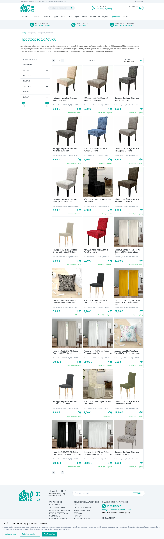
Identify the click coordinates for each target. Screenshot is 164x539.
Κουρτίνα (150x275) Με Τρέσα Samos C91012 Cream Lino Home (127, 252)
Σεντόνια (78, 513)
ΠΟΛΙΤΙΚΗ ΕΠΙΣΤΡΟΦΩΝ (58, 513)
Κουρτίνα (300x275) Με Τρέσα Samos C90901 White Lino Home (98, 453)
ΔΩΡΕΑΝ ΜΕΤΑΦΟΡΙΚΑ (124, 25)
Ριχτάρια (77, 505)
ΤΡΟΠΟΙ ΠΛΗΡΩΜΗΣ (57, 508)
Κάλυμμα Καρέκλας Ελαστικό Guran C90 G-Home (96, 302)
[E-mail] (103, 493)
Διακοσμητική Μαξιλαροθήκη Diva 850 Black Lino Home (65, 302)
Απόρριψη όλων (11, 534)
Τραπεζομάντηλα (82, 510)
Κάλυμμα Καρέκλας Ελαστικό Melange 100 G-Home (65, 200)
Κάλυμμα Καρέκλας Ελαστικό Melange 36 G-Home (65, 150)
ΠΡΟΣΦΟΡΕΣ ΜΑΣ (42, 25)
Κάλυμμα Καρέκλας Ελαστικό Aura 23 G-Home (96, 150)
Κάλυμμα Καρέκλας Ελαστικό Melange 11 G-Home (96, 99)
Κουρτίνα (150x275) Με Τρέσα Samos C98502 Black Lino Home (67, 453)
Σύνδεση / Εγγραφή (104, 9)
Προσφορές (115, 17)
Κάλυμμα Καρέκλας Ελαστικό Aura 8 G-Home (96, 251)
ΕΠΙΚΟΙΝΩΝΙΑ (139, 1)
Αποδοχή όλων (49, 534)
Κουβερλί (78, 516)
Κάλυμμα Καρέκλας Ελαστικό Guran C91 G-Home (65, 403)
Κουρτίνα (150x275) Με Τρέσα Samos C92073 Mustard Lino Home (127, 303)
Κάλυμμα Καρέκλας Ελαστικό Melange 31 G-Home (127, 150)
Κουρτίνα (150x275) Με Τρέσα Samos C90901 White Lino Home (98, 352)
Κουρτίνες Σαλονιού (83, 519)
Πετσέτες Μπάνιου (82, 508)
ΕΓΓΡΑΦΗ (136, 493)
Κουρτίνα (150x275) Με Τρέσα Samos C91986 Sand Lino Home (67, 352)
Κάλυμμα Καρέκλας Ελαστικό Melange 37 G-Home (127, 200)
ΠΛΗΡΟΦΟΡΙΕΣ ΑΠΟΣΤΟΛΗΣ (60, 510)
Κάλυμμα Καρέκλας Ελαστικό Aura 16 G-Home (127, 99)
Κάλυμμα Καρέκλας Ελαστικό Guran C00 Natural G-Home (65, 251)
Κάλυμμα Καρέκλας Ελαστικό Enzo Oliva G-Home (127, 403)
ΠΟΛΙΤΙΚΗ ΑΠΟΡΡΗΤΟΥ (58, 519)
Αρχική (23, 33)
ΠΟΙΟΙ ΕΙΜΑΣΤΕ (55, 505)
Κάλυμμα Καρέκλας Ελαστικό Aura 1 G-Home (65, 99)
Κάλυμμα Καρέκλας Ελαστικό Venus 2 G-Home (127, 453)
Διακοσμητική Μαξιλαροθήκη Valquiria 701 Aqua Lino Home (127, 352)
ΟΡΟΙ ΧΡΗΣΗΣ (54, 516)
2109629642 (81, 25)
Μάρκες (126, 17)
